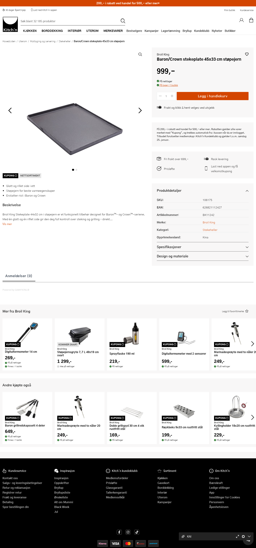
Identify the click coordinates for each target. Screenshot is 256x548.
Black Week (61, 507)
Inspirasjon (61, 478)
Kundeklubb (201, 31)
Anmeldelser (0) (19, 275)
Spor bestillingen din (15, 507)
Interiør (162, 492)
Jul (56, 512)
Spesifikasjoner (169, 246)
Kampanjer (152, 31)
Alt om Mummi (63, 502)
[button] (247, 54)
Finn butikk (229, 10)
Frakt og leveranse (14, 497)
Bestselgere (134, 31)
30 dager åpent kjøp (14, 10)
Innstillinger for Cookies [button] (224, 497)
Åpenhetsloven (218, 507)
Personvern (216, 502)
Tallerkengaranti (116, 492)
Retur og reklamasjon (16, 488)
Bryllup (187, 31)
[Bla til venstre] (10, 110)
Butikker (230, 31)
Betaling (7, 502)
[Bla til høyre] (139, 110)
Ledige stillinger (219, 488)
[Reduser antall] (160, 96)
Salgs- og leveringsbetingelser (22, 483)
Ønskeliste (61, 497)
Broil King (163, 54)
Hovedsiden (8, 41)
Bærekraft (216, 483)
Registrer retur (12, 492)
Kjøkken (163, 478)
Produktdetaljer (169, 190)
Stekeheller (65, 41)
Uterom (23, 41)
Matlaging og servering (42, 41)
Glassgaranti (114, 488)
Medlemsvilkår (115, 497)
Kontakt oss (10, 478)
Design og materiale (172, 256)
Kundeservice (247, 10)
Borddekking (166, 488)
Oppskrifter (61, 483)
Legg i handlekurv (213, 96)
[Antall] (166, 96)
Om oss (214, 478)
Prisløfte (169, 169)
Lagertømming (170, 31)
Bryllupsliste (62, 492)
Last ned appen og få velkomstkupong (224, 168)
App (211, 492)
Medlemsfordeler (117, 478)
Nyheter (217, 31)
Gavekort (163, 483)
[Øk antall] (172, 96)
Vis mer (7, 224)
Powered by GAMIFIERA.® (15, 289)
